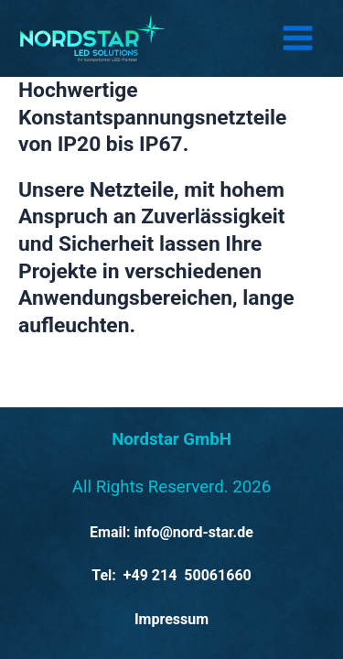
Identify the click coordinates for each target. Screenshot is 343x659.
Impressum (171, 619)
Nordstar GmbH (171, 439)
